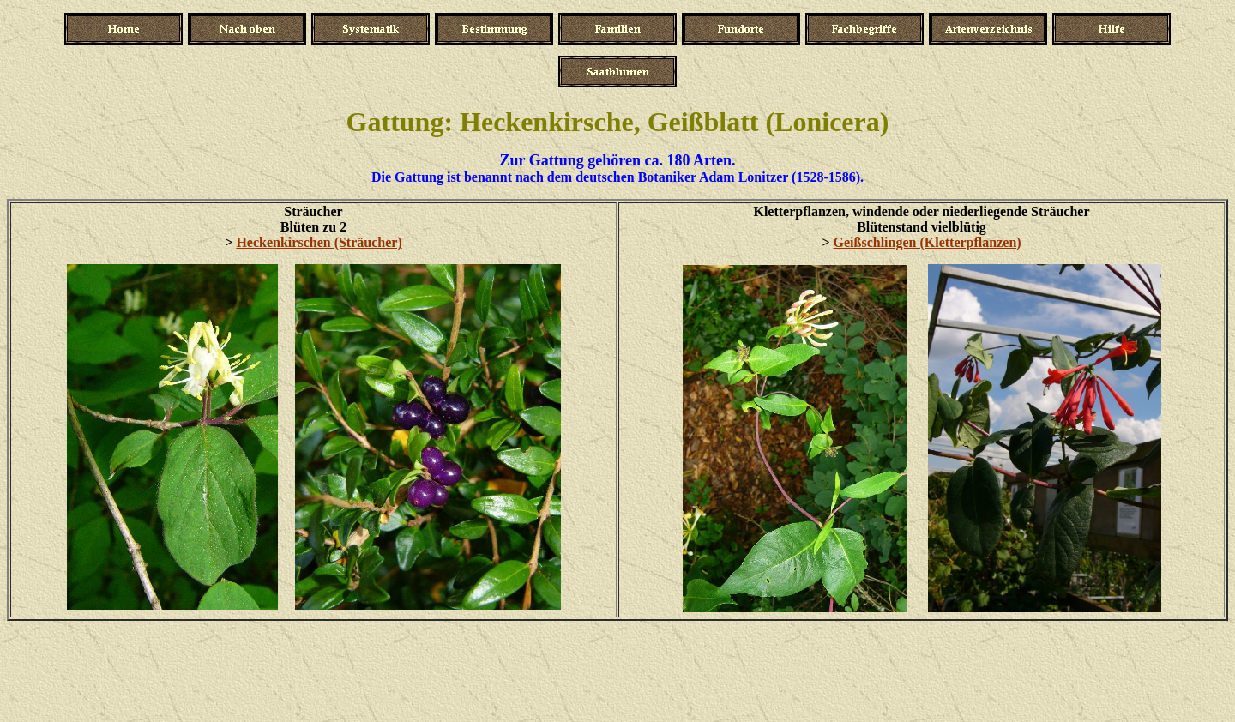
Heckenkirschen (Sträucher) (318, 242)
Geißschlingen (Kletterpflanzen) (927, 242)
